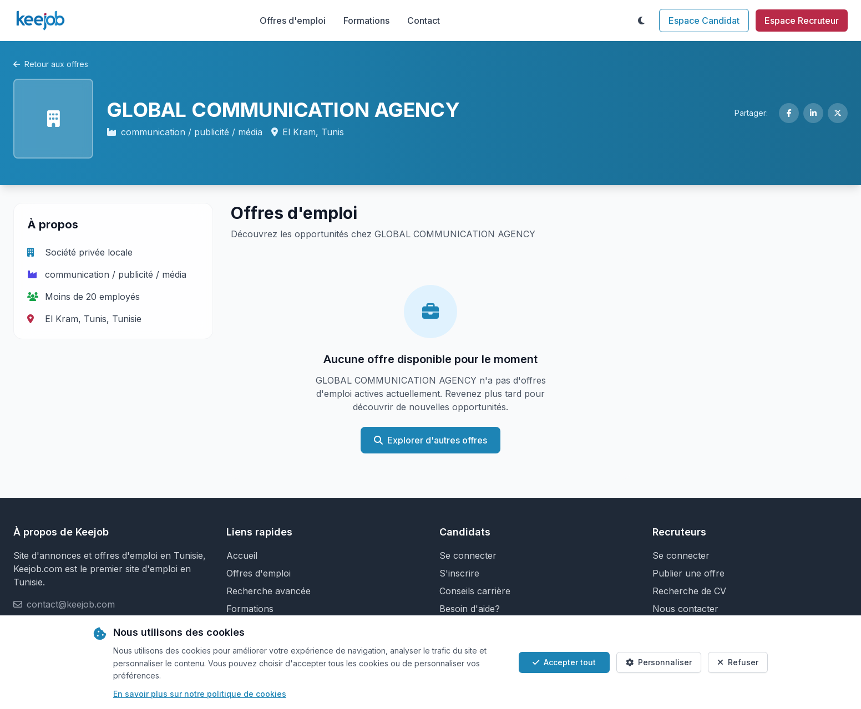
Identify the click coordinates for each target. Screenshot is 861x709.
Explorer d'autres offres (430, 440)
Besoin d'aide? (469, 608)
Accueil (241, 555)
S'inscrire (459, 573)
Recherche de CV (689, 590)
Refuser (737, 662)
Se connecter (468, 555)
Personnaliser (659, 662)
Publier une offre (688, 573)
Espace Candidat (704, 20)
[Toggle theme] (641, 20)
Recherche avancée (268, 590)
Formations (366, 20)
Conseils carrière (474, 590)
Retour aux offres (50, 64)
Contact (423, 20)
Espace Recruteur (801, 20)
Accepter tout (564, 662)
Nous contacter (685, 608)
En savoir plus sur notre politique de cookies (199, 693)
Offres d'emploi (293, 20)
